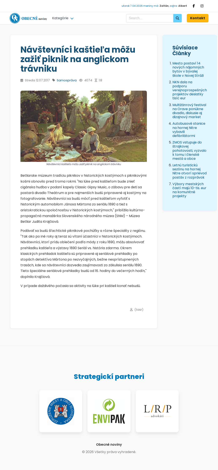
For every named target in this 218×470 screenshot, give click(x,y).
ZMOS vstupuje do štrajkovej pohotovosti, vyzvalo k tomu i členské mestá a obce (189, 150)
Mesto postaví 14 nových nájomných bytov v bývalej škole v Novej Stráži (188, 69)
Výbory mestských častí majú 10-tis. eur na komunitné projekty (189, 190)
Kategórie (60, 18)
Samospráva (67, 80)
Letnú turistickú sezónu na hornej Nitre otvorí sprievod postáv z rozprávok (189, 171)
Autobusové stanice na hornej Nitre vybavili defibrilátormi (188, 129)
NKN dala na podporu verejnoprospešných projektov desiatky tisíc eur (189, 90)
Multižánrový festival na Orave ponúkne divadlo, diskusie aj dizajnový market (189, 111)
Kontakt (197, 18)
